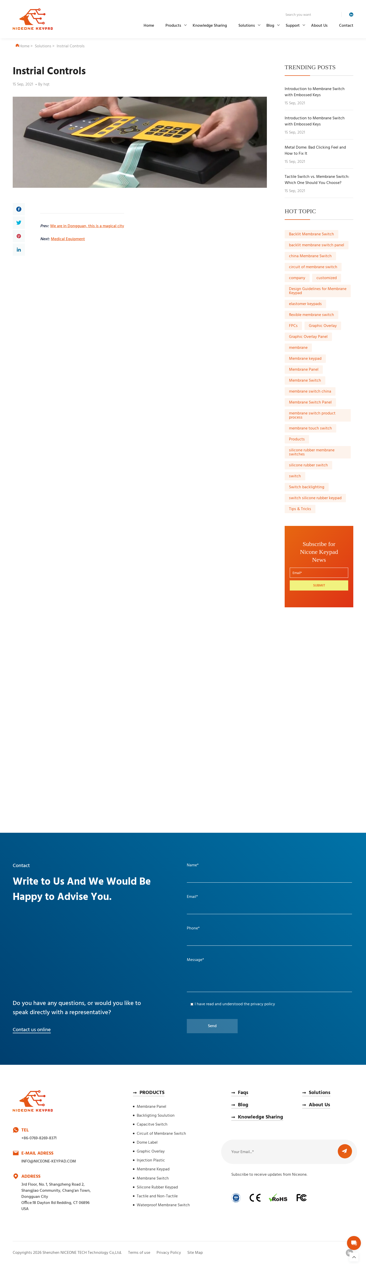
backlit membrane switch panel (316, 245)
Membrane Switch (305, 380)
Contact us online (32, 1029)
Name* (193, 865)
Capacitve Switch (152, 1124)
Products (173, 25)
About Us (319, 25)
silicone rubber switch (308, 465)
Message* (195, 960)
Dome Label (147, 1142)
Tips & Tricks (300, 509)
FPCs (293, 326)
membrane (298, 347)
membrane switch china (310, 391)
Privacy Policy (169, 1253)
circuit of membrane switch (313, 267)
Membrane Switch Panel (310, 402)
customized (326, 278)
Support (293, 25)
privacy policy (263, 1004)
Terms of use (139, 1253)
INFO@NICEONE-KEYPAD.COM (48, 1161)
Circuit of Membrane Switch (161, 1133)
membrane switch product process (312, 415)
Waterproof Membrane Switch (163, 1205)
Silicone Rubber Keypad (157, 1187)
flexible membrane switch (311, 315)
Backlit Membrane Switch (311, 234)
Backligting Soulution (156, 1115)
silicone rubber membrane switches (311, 452)
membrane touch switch (310, 428)
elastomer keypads (305, 304)
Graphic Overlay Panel (308, 337)
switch (295, 476)
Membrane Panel (303, 369)
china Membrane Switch (310, 256)
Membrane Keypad (153, 1169)
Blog (270, 25)
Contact (346, 25)
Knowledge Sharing (210, 25)
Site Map (195, 1253)
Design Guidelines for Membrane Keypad (317, 291)
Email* (192, 897)
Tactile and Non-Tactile (157, 1196)
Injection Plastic (151, 1160)
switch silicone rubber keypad (315, 498)
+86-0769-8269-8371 (38, 1138)
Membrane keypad (305, 358)
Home (149, 25)
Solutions (246, 25)
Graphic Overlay (323, 326)
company (297, 278)
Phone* (193, 928)
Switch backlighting (306, 487)
